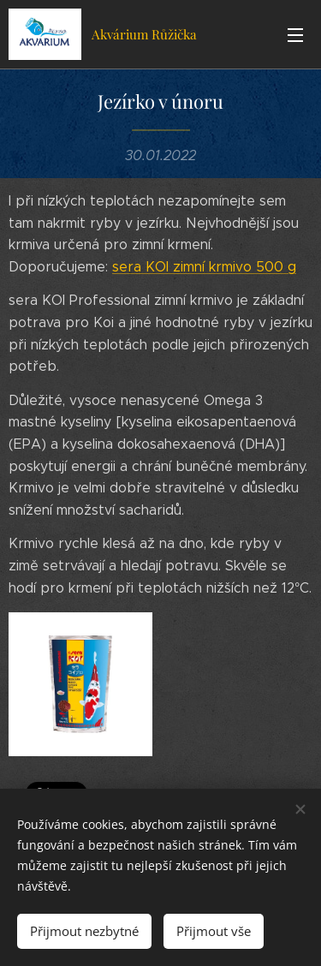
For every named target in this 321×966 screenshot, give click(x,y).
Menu (295, 35)
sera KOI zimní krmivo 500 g (204, 267)
